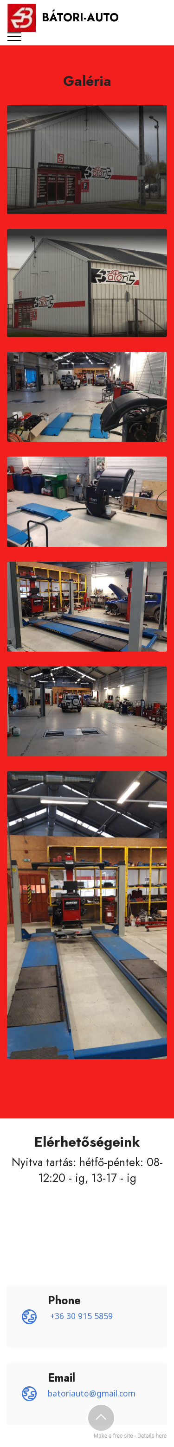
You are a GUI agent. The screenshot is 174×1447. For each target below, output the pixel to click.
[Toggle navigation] (14, 36)
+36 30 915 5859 (81, 1315)
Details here (152, 1436)
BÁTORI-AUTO (80, 17)
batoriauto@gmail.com (91, 1393)
